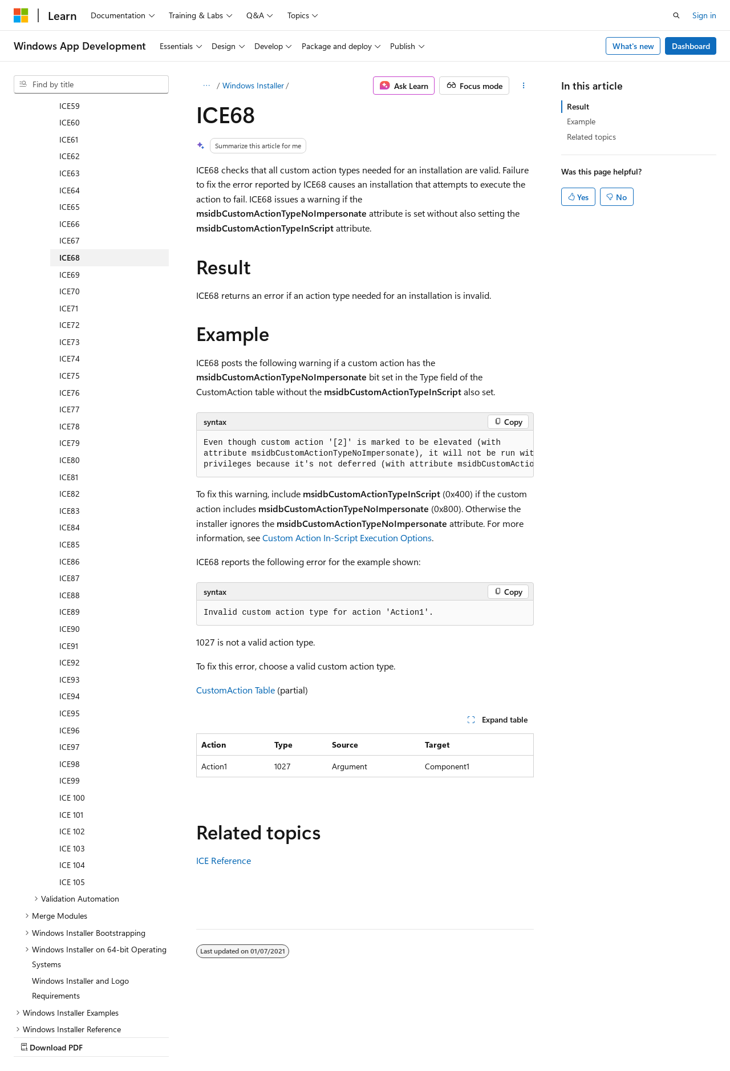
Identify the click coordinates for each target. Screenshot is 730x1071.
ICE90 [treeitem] (69, 529)
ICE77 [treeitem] (69, 310)
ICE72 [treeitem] (69, 225)
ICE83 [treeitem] (69, 411)
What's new (633, 45)
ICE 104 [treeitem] (72, 765)
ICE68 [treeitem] (69, 158)
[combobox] (91, 84)
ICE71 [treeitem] (68, 209)
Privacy (249, 1036)
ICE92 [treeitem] (69, 563)
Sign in (704, 15)
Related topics (591, 136)
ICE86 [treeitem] (69, 462)
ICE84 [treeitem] (69, 428)
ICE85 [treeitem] (69, 445)
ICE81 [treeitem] (68, 377)
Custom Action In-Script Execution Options (347, 537)
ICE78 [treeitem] (69, 327)
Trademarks (362, 1036)
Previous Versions (103, 1036)
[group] (365, 454)
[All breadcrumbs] (206, 85)
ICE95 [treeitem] (69, 613)
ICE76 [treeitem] (69, 293)
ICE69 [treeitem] (69, 175)
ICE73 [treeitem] (69, 242)
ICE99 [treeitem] (69, 681)
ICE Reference (223, 860)
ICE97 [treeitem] (69, 647)
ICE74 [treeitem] (69, 259)
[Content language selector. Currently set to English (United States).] (66, 1009)
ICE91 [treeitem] (68, 546)
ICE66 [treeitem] (69, 124)
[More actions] (524, 85)
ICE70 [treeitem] (69, 191)
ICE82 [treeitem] (69, 394)
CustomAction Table (235, 690)
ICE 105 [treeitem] (72, 782)
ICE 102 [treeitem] (72, 732)
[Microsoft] (21, 15)
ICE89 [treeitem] (69, 512)
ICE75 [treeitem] (69, 276)
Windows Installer (253, 85)
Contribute (204, 1036)
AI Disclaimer (36, 1036)
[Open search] (676, 15)
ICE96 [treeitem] (69, 631)
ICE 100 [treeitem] (72, 698)
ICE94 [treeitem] (69, 596)
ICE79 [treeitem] (69, 343)
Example (581, 121)
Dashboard (691, 45)
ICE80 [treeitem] (69, 360)
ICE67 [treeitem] (69, 141)
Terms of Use (305, 1036)
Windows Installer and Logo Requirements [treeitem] (80, 889)
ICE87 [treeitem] (69, 478)
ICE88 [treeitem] (69, 495)
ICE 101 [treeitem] (71, 715)
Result (578, 106)
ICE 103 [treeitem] (72, 749)
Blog (155, 1036)
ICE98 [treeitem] (69, 664)
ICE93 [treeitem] (69, 580)
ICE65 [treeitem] (69, 107)
